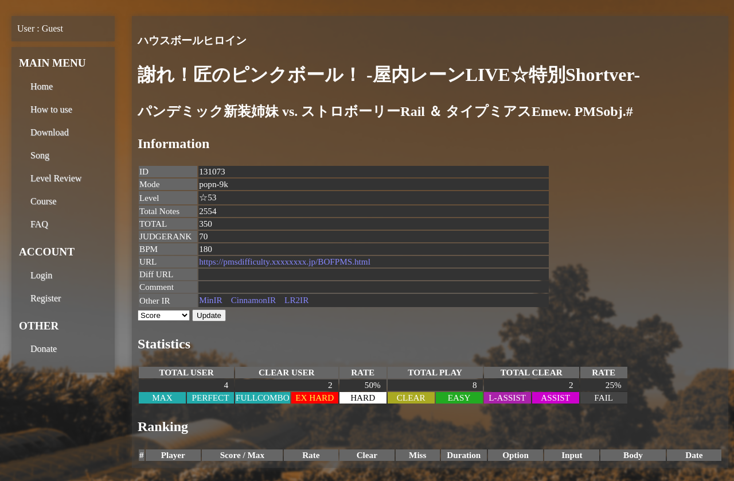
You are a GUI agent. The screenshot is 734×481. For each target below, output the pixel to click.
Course (43, 201)
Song (39, 155)
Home (41, 86)
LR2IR (296, 300)
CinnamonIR (253, 300)
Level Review (55, 178)
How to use (51, 109)
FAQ (39, 224)
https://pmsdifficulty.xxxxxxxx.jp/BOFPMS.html (284, 261)
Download (49, 132)
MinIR (210, 300)
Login (41, 275)
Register (45, 298)
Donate (43, 349)
